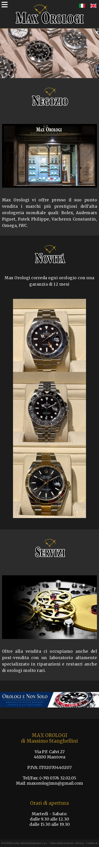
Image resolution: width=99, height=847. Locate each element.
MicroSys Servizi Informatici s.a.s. (28, 843)
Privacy (80, 843)
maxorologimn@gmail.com (55, 783)
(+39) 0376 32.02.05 (57, 778)
